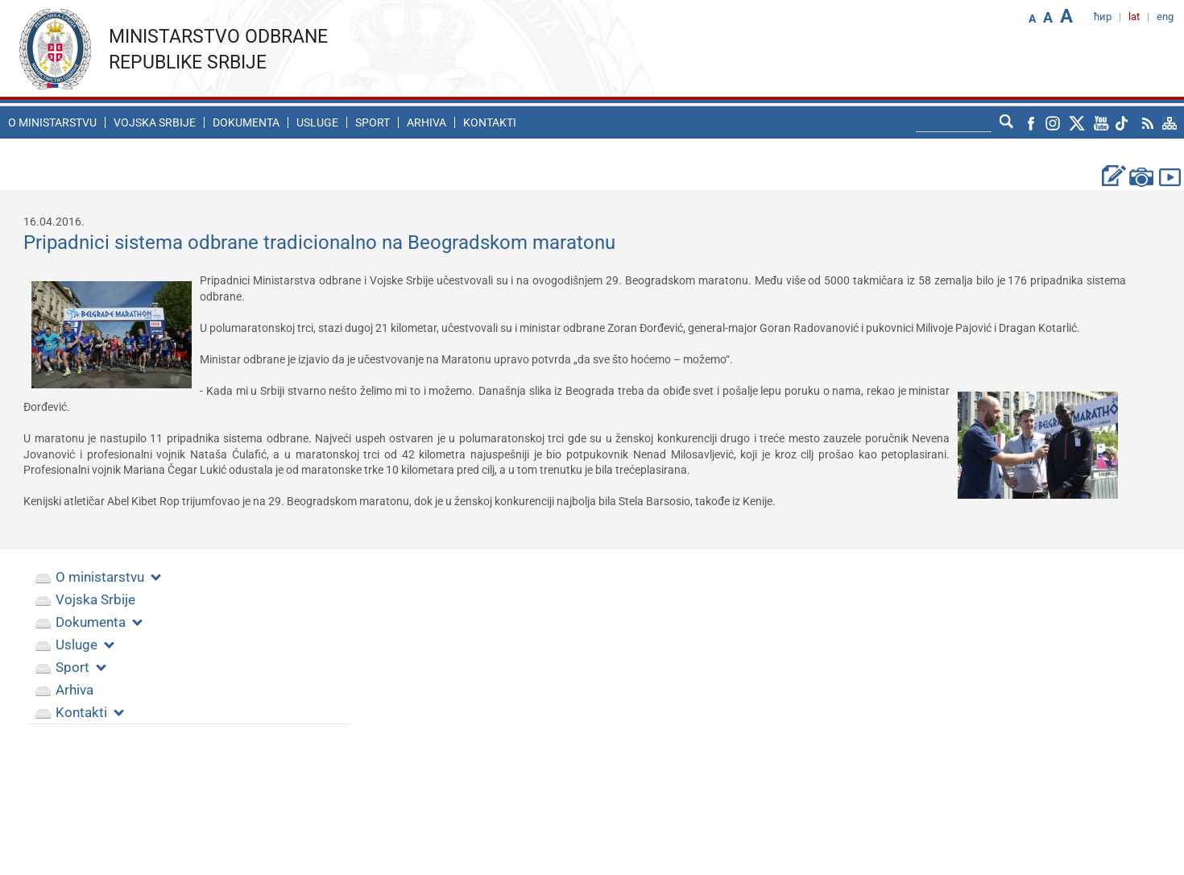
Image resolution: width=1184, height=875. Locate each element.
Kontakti (489, 122)
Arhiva (426, 122)
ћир (1103, 16)
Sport (372, 122)
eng (1165, 16)
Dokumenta (246, 122)
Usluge (317, 122)
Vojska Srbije (155, 122)
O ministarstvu (52, 122)
